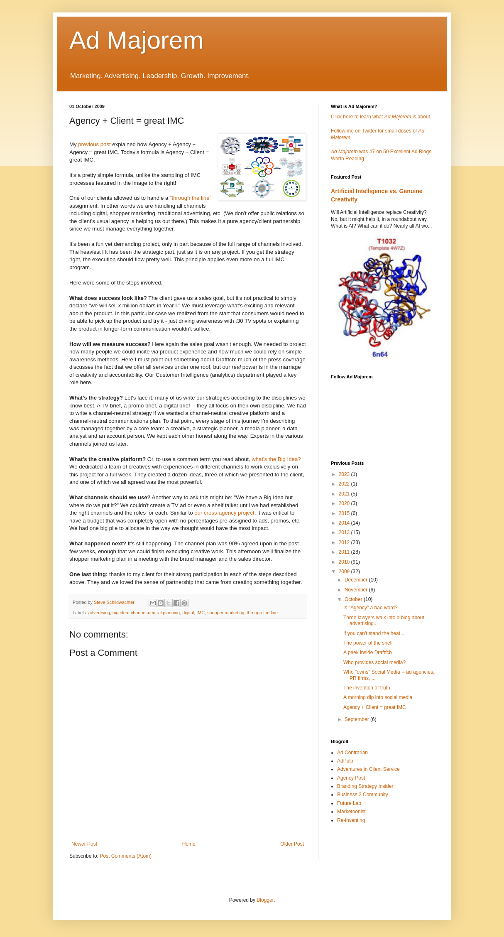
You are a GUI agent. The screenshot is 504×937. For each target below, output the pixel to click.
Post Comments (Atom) (126, 856)
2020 (345, 503)
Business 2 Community (362, 794)
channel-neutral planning (155, 612)
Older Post (292, 844)
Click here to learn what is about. (381, 117)
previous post (94, 144)
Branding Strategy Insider (365, 786)
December (357, 580)
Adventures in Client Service (368, 769)
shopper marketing (225, 612)
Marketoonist (351, 811)
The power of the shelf (368, 643)
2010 (345, 562)
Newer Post (84, 844)
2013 (345, 532)
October (354, 599)
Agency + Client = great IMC (374, 707)
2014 (345, 523)
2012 (345, 542)
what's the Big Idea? (276, 459)
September (357, 719)
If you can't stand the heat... (373, 633)
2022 (345, 484)
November (357, 590)
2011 (345, 552)
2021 (345, 494)
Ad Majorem (136, 40)
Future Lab (349, 803)
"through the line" (190, 198)
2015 (345, 513)
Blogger (265, 900)
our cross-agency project (224, 513)
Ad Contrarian (352, 752)
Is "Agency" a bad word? (370, 608)
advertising (99, 612)
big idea (120, 612)
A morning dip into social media (377, 697)
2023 (345, 474)
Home (189, 844)
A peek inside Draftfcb (367, 652)
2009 (345, 571)
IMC (200, 612)
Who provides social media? (374, 662)
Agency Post (351, 778)
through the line (262, 612)
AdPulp (345, 761)
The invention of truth (366, 688)
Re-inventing (351, 820)
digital (188, 612)
